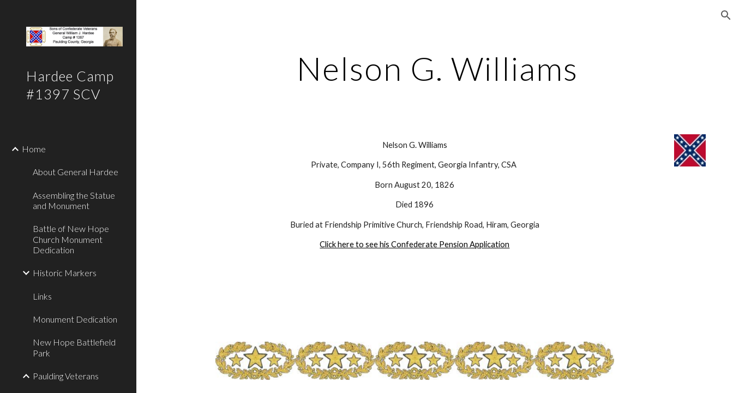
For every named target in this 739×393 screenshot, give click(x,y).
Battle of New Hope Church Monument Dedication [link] (71, 239)
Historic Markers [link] (65, 272)
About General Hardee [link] (75, 171)
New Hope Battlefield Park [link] (74, 347)
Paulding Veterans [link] (66, 376)
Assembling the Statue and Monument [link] (74, 200)
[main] (437, 68)
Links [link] (42, 296)
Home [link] (34, 149)
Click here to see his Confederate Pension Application (414, 244)
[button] (726, 15)
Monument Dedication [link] (75, 319)
